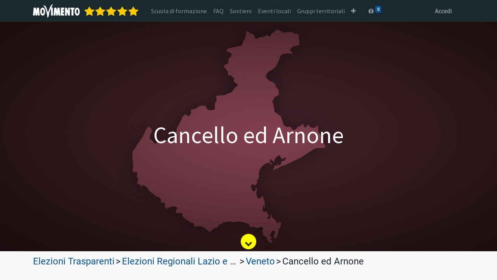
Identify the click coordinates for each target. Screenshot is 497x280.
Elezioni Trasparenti (74, 261)
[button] (353, 11)
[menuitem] (179, 11)
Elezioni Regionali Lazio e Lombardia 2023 (209, 261)
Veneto (260, 261)
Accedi (443, 11)
